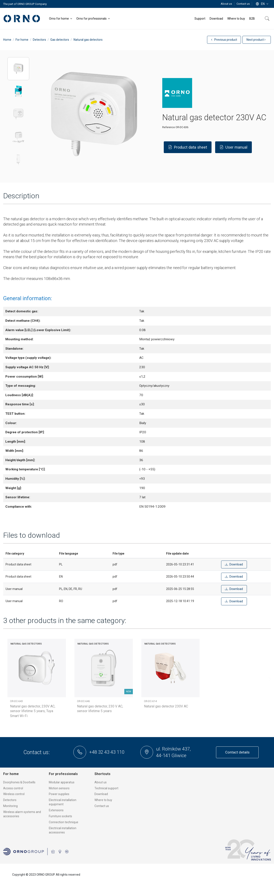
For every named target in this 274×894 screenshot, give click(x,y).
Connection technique (63, 822)
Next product (255, 39)
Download (101, 794)
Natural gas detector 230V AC (166, 706)
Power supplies (59, 794)
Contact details (237, 752)
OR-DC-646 (83, 701)
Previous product (224, 39)
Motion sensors (59, 788)
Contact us (243, 3)
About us (227, 3)
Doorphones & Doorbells (19, 782)
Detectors (9, 800)
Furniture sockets (60, 816)
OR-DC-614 (150, 701)
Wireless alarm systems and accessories (22, 814)
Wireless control (14, 794)
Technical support (106, 788)
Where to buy (103, 800)
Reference (168, 127)
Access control (13, 788)
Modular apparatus (61, 782)
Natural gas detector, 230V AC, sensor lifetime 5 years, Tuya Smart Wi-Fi (32, 711)
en (262, 4)
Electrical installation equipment (62, 802)
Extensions (56, 810)
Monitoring (10, 806)
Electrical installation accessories (62, 830)
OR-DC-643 (16, 701)
